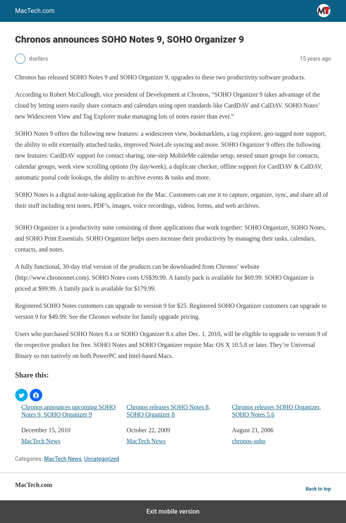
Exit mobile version (172, 511)
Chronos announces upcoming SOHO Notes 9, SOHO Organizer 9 (69, 411)
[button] (21, 395)
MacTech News (41, 441)
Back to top (318, 489)
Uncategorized (101, 459)
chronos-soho (248, 441)
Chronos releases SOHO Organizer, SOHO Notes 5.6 (276, 411)
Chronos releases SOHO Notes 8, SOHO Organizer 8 (168, 411)
